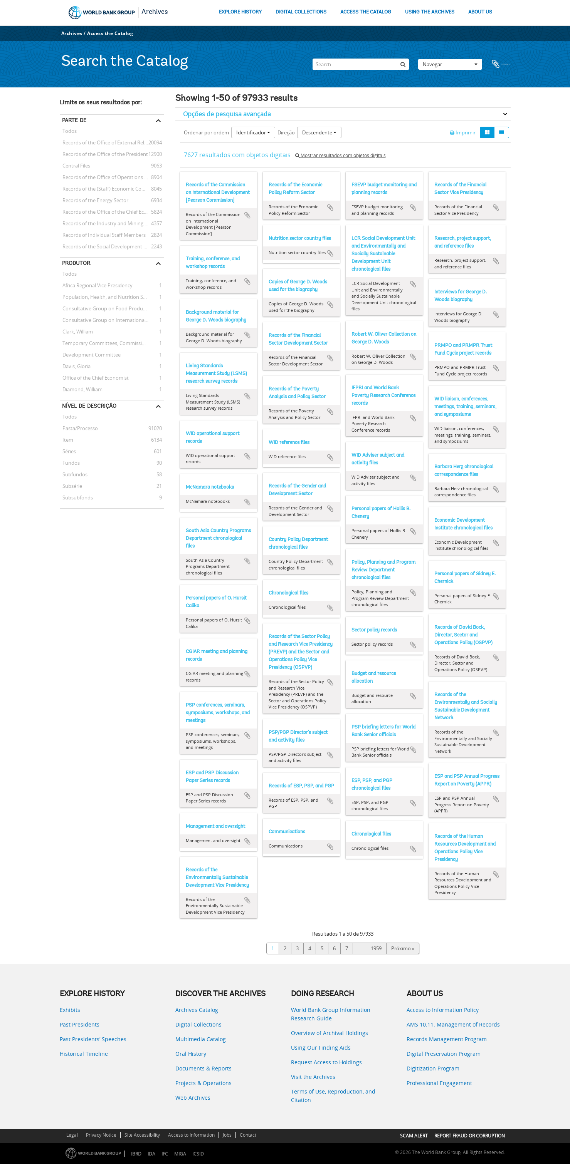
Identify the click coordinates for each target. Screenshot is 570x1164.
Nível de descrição (89, 406)
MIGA (180, 1154)
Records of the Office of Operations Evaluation (112, 177)
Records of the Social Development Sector (109, 246)
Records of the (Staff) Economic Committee (110, 188)
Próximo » (402, 948)
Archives (154, 12)
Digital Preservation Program (444, 1053)
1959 (376, 948)
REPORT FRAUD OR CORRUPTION (469, 1135)
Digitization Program (433, 1068)
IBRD (136, 1154)
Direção (286, 132)
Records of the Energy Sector (94, 200)
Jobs (227, 1135)
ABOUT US (480, 12)
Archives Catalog (196, 1009)
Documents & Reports (203, 1068)
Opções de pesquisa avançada (227, 114)
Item (66, 439)
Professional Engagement (439, 1083)
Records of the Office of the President (104, 154)
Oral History (190, 1053)
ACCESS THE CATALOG (365, 12)
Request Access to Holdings (326, 1062)
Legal (72, 1135)
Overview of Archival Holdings (329, 1033)
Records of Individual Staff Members (103, 234)
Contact (248, 1135)
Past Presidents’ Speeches (93, 1039)
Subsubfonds (76, 497)
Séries (68, 451)
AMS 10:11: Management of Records (453, 1024)
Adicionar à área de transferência (247, 215)
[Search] (361, 64)
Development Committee (90, 354)
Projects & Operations (203, 1083)
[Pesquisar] (403, 64)
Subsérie (71, 486)
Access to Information (191, 1135)
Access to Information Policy (443, 1009)
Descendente (319, 132)
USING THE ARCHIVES (429, 12)
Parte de (74, 120)
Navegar (450, 64)
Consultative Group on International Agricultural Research (112, 320)
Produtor (76, 263)
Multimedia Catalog (200, 1039)
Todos (69, 132)
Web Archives (192, 1097)
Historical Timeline (84, 1053)
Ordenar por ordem (206, 132)
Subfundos (73, 474)
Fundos (70, 462)
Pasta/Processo (79, 428)
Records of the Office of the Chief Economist (111, 211)
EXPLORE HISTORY (240, 12)
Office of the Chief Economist (94, 377)
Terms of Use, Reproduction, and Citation (333, 1096)
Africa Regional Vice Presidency (96, 285)
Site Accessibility (142, 1135)
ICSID (198, 1154)
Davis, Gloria (75, 366)
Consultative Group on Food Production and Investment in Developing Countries (112, 308)
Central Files (75, 165)
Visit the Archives (313, 1076)
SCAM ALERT (414, 1135)
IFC (164, 1154)
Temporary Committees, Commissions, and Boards (112, 343)
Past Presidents (79, 1024)
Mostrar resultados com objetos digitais (340, 155)
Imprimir (463, 132)
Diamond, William (81, 389)
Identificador (253, 132)
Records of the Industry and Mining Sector (109, 223)
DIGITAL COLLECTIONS (301, 12)
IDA (151, 1154)
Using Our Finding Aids (321, 1047)
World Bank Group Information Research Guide (330, 1014)
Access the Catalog (110, 33)
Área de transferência (501, 64)
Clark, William (76, 331)
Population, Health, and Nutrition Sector (107, 296)
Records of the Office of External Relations (109, 142)
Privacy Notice (101, 1135)
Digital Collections (198, 1024)
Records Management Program (447, 1039)
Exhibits (70, 1009)
